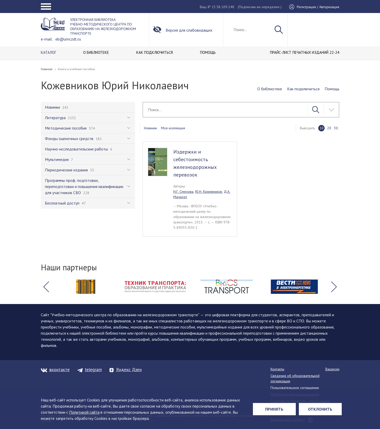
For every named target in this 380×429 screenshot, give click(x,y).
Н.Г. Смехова (183, 191)
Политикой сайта (84, 412)
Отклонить (320, 409)
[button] (46, 286)
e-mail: (47, 39)
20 (329, 128)
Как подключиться (303, 88)
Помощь (332, 88)
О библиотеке (269, 88)
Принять (274, 409)
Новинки (150, 128)
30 (336, 128)
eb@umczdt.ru (68, 39)
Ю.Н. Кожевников (208, 191)
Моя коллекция (173, 128)
